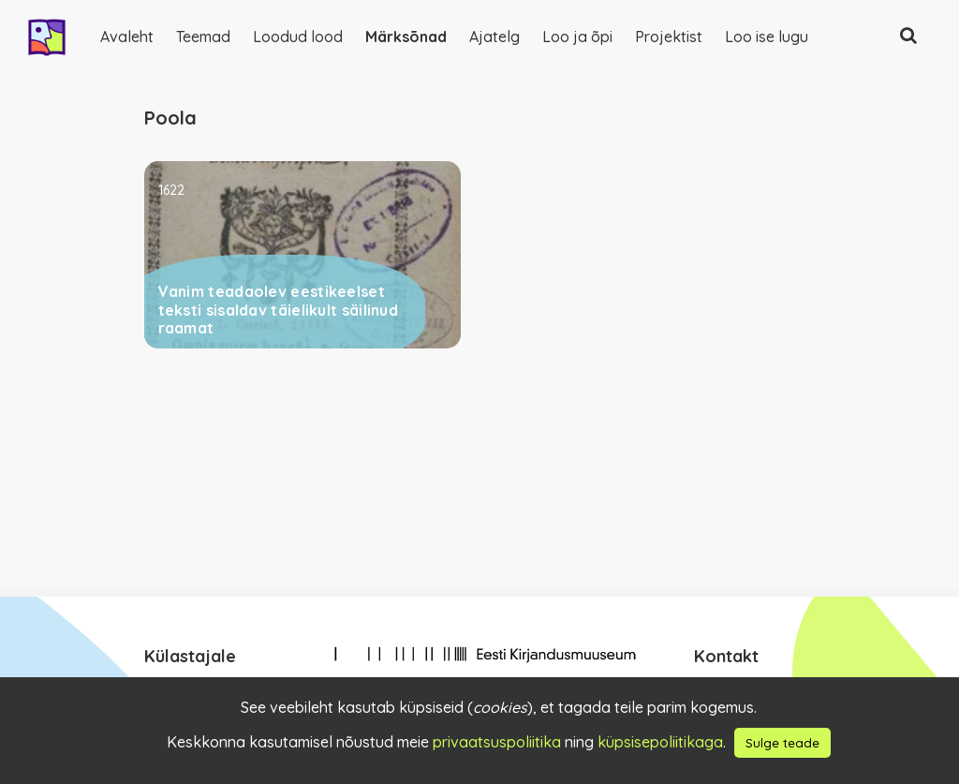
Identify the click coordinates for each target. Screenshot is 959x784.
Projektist (668, 36)
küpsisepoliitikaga (660, 741)
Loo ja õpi (577, 36)
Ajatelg (494, 36)
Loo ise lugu (766, 36)
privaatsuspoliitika (497, 741)
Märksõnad (406, 36)
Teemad (203, 36)
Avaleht (127, 36)
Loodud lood (298, 36)
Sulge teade (782, 742)
